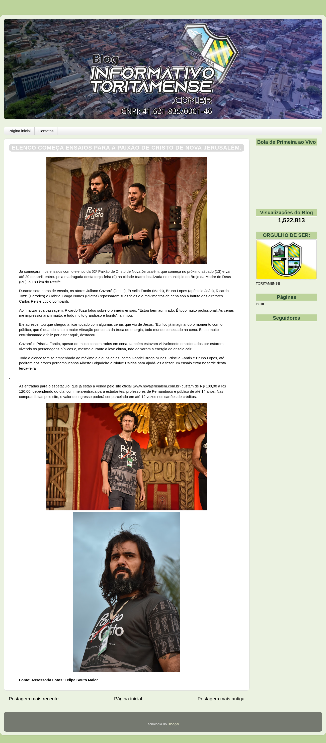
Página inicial (20, 131)
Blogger (173, 724)
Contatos (45, 131)
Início (260, 304)
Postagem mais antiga (221, 698)
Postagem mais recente (33, 698)
